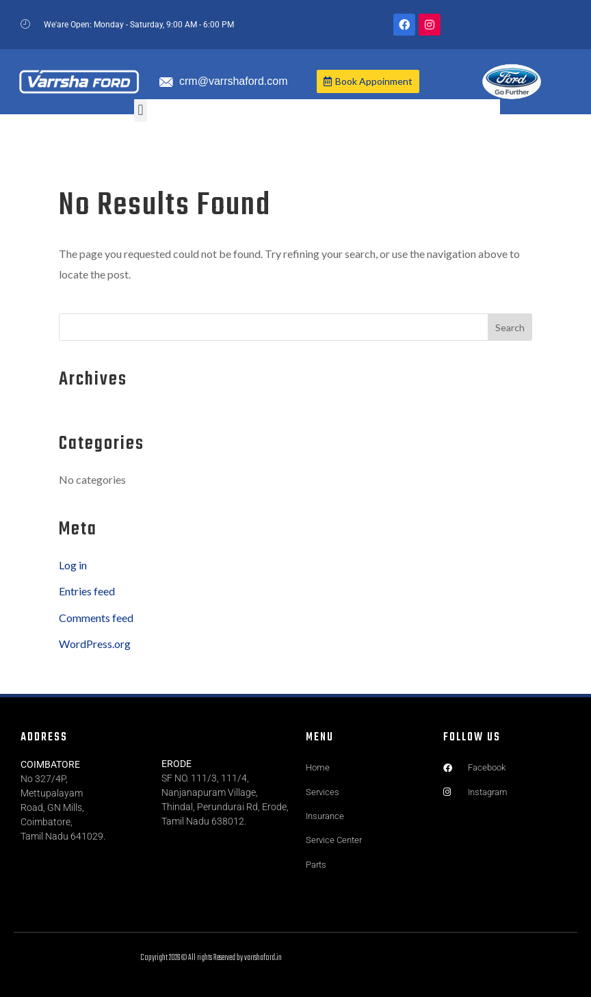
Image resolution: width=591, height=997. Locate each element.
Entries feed (87, 590)
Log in (73, 564)
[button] (140, 110)
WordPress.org (95, 643)
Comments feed (96, 617)
